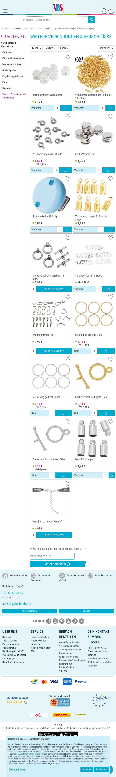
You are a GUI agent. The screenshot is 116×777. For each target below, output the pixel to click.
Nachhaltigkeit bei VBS (13, 651)
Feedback (86, 610)
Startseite (5, 28)
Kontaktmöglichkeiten (98, 658)
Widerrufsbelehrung (68, 656)
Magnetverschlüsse (11, 64)
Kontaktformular (29, 610)
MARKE (49, 48)
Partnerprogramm (10, 644)
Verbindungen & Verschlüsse (41, 28)
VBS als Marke (9, 647)
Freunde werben (38, 640)
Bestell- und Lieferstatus (99, 662)
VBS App (63, 671)
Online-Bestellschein (69, 642)
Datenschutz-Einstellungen (72, 660)
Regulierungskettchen (12, 76)
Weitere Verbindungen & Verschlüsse (14, 96)
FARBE (35, 48)
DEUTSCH (58, 744)
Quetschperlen (9, 70)
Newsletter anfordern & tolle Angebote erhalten (58, 549)
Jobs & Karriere (9, 640)
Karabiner (7, 52)
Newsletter (36, 644)
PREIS (63, 48)
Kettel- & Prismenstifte (13, 58)
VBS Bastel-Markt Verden (14, 655)
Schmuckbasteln (19, 28)
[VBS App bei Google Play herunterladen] (48, 734)
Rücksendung (65, 653)
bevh (60, 696)
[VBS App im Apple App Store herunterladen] (68, 734)
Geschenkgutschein (40, 637)
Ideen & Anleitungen (40, 647)
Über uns (6, 637)
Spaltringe (7, 88)
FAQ (33, 651)
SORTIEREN (105, 48)
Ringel (5, 82)
